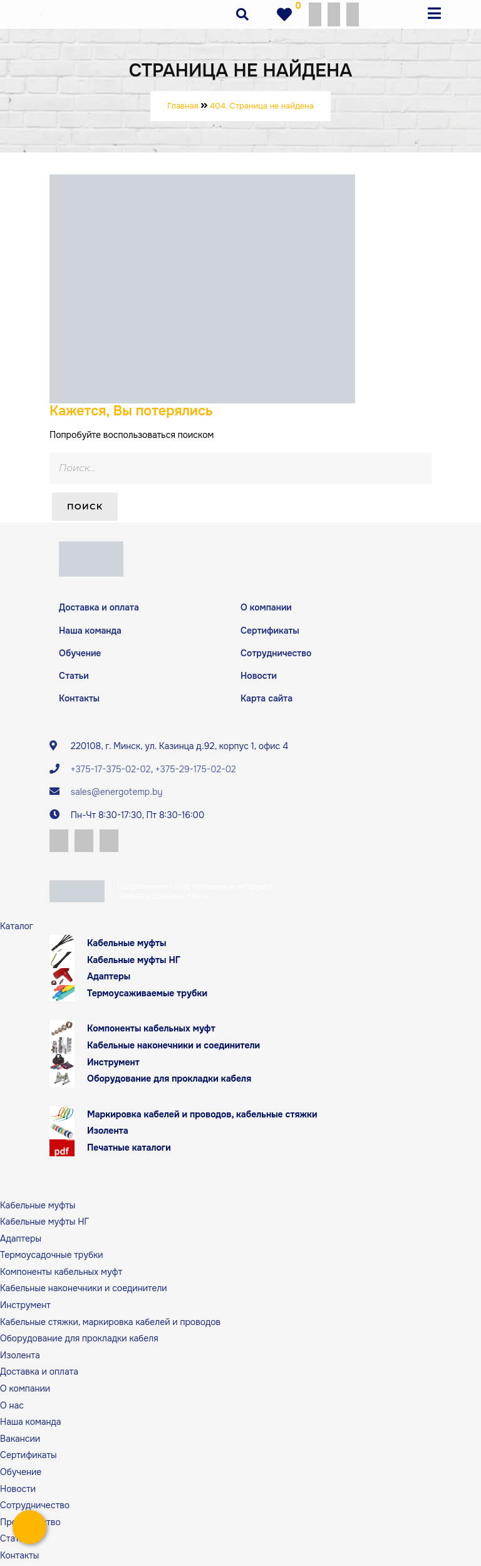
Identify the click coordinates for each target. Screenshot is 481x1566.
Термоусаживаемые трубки (147, 995)
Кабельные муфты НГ (133, 961)
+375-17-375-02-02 (111, 770)
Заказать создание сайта (162, 898)
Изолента (107, 1133)
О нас (12, 1407)
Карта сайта (266, 699)
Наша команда (90, 630)
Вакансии (20, 1440)
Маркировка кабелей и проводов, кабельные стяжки (202, 1116)
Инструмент (113, 1064)
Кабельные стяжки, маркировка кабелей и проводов (110, 1323)
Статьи (74, 676)
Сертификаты (269, 630)
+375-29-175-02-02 (195, 770)
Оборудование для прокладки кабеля (169, 1081)
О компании (266, 607)
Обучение (80, 653)
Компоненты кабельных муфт (151, 1030)
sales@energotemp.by (117, 793)
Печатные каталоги (129, 1150)
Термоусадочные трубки (51, 1257)
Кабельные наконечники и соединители (173, 1047)
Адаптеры (108, 978)
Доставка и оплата (99, 607)
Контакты (79, 699)
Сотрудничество (275, 653)
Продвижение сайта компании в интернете (195, 889)
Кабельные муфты (127, 945)
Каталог (16, 928)
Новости (258, 676)
